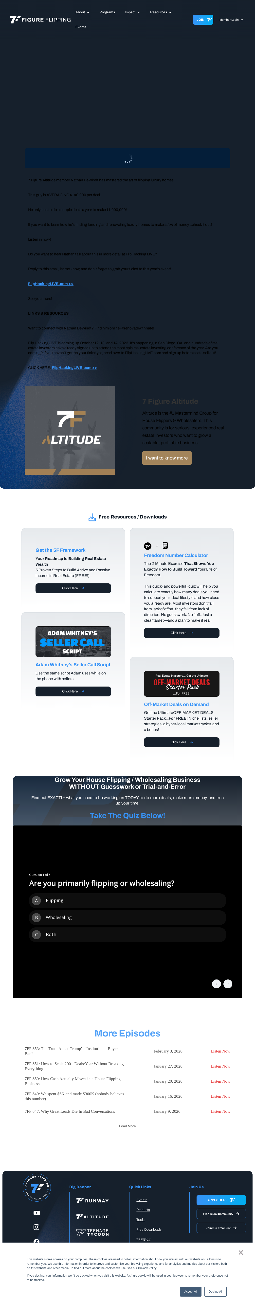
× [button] (241, 1252)
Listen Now (220, 1051)
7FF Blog (143, 1239)
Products (143, 1210)
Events (80, 27)
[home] (40, 19)
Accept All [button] (190, 1291)
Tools (140, 1220)
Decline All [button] (215, 1291)
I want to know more (167, 457)
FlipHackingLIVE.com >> (50, 284)
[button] (83, 12)
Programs (107, 12)
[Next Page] (127, 1126)
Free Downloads (149, 1229)
